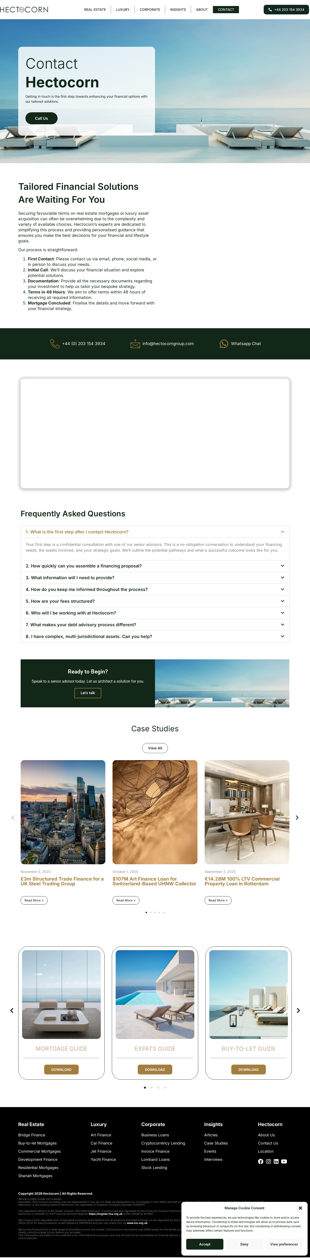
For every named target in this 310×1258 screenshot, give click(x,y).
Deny (244, 1244)
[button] (300, 1208)
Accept (204, 1244)
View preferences (284, 1244)
